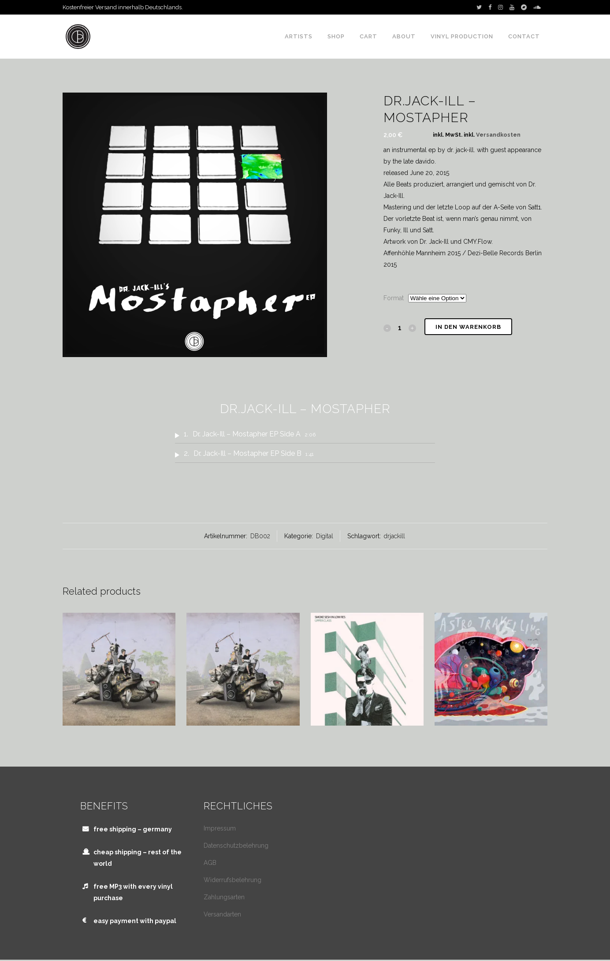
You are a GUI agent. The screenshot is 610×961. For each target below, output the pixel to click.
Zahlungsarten (224, 897)
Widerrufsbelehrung (232, 879)
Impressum (220, 828)
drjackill (394, 536)
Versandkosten (498, 134)
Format (393, 298)
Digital (324, 536)
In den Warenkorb (468, 327)
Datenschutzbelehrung (236, 845)
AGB (210, 862)
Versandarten (222, 914)
